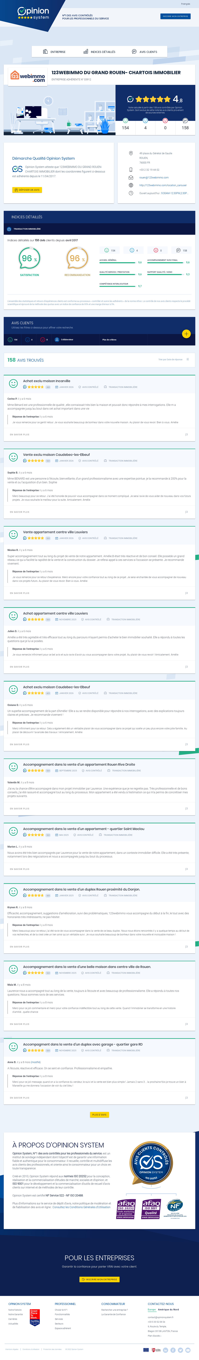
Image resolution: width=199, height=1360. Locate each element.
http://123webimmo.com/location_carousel (163, 185)
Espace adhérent (63, 1328)
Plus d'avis (99, 1114)
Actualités (13, 1323)
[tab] (152, 1309)
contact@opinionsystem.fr (161, 1317)
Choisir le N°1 (61, 1310)
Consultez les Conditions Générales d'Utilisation (81, 1207)
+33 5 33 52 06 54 (156, 1322)
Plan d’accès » (154, 1336)
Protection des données (52, 1349)
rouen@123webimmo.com (154, 177)
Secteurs (59, 1323)
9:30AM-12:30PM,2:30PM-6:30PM (180, 193)
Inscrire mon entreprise (175, 16)
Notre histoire (14, 1310)
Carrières (12, 1319)
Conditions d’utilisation (31, 1349)
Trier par (170, 359)
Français (185, 3)
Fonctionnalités (62, 1314)
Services (59, 1319)
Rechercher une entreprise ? (114, 1310)
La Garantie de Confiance (113, 1314)
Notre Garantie (15, 1314)
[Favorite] (186, 334)
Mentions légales (12, 1349)
